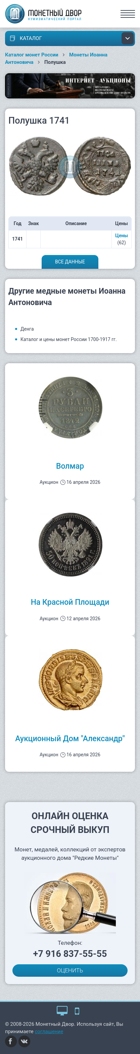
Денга (27, 329)
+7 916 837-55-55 (70, 953)
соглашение (49, 1031)
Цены (121, 235)
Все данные (70, 261)
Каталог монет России (31, 55)
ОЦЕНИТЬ (70, 970)
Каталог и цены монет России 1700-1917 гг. (68, 339)
